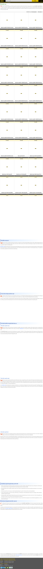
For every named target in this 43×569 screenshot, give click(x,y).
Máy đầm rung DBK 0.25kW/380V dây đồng (7, 100)
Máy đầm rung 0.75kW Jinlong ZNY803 (7, 192)
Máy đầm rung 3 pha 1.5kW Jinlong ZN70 (21, 192)
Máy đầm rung (2, 246)
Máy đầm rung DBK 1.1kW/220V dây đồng (7, 82)
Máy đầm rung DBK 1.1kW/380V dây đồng (36, 64)
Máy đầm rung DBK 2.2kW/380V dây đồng (21, 137)
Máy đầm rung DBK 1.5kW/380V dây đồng (21, 119)
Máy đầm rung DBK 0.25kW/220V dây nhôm (21, 100)
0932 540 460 (5, 563)
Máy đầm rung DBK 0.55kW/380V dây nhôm (7, 64)
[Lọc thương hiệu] (34, 12)
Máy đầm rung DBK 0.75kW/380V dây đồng (21, 27)
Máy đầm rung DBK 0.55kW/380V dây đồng (35, 45)
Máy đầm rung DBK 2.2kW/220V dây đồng (7, 137)
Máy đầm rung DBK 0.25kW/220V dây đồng (35, 82)
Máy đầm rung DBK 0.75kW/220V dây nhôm (35, 27)
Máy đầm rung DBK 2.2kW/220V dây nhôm (36, 137)
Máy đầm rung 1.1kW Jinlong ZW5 (21, 174)
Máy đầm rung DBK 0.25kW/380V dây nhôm (35, 100)
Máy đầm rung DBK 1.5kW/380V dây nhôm (36, 119)
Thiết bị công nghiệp (5, 2)
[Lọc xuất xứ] (40, 12)
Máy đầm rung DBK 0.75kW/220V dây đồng (7, 27)
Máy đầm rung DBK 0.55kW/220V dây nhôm (21, 64)
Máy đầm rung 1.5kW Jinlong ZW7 (7, 174)
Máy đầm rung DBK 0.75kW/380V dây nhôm (7, 45)
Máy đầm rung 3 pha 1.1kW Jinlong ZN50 (35, 192)
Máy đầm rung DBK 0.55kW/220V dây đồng (21, 45)
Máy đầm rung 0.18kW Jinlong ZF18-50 (35, 174)
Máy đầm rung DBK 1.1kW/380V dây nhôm (21, 82)
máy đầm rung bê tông (9, 508)
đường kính (21, 328)
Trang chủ (1, 2)
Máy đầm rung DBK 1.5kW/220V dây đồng (7, 119)
